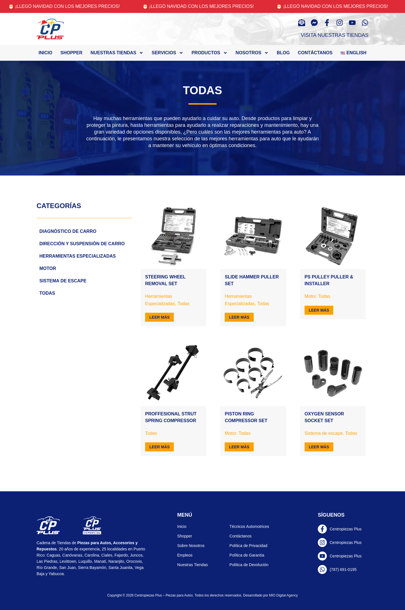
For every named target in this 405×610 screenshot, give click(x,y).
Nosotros (252, 53)
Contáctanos (315, 52)
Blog (283, 52)
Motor (47, 268)
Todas (47, 293)
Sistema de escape (62, 280)
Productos (210, 53)
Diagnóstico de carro (67, 231)
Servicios (167, 53)
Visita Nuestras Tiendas (334, 35)
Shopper (71, 52)
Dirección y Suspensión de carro (82, 243)
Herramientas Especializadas (77, 256)
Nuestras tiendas (117, 53)
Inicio (45, 52)
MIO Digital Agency (283, 595)
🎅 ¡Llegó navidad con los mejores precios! (68, 6)
